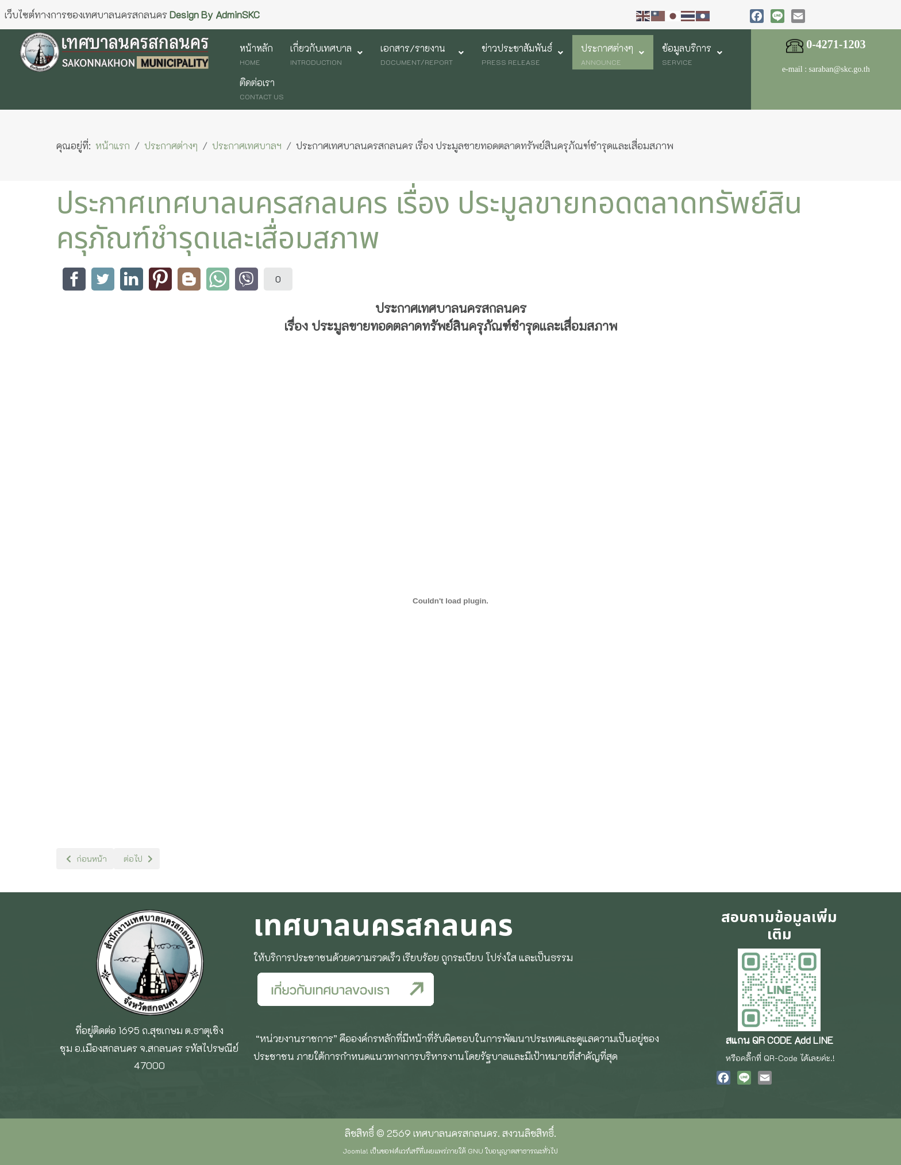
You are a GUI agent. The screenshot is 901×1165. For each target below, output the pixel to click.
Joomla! (355, 1150)
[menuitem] (256, 52)
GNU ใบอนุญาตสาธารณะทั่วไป (513, 1150)
